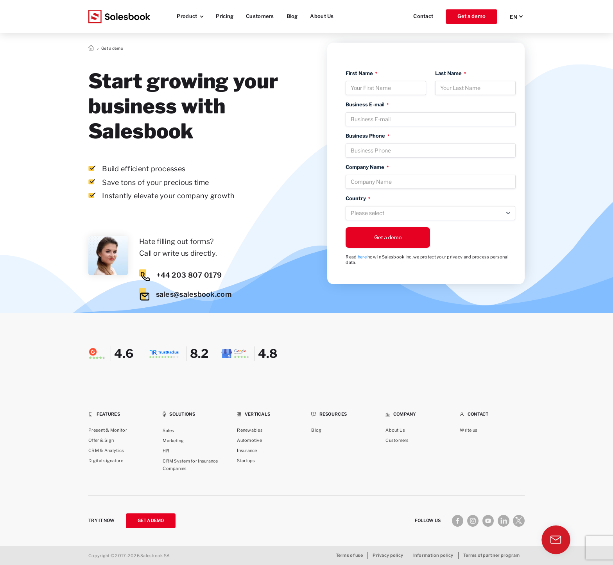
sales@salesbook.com (185, 294)
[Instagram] (473, 520)
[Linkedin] (503, 520)
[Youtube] (488, 520)
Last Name (450, 73)
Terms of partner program (491, 555)
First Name (361, 73)
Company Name (367, 167)
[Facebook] (457, 520)
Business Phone (367, 136)
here (362, 257)
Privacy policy (388, 555)
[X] (518, 520)
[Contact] (557, 541)
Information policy (433, 555)
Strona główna (91, 48)
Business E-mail (367, 104)
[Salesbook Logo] (119, 16)
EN (513, 17)
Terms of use (349, 555)
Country (358, 198)
